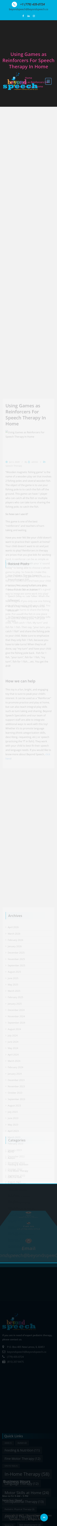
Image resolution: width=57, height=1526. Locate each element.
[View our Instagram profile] (33, 16)
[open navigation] (48, 81)
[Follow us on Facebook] (23, 16)
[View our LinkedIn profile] (28, 16)
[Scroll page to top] (44, 1517)
